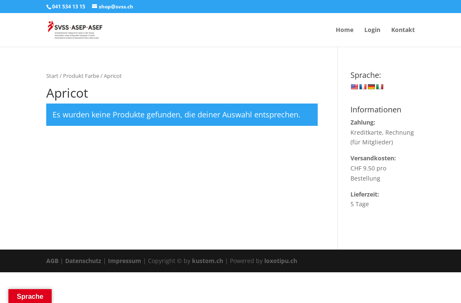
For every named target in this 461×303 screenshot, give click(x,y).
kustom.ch (207, 261)
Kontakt (403, 30)
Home (344, 30)
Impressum (124, 261)
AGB (52, 261)
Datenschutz (83, 261)
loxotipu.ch (280, 261)
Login (372, 30)
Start (52, 76)
